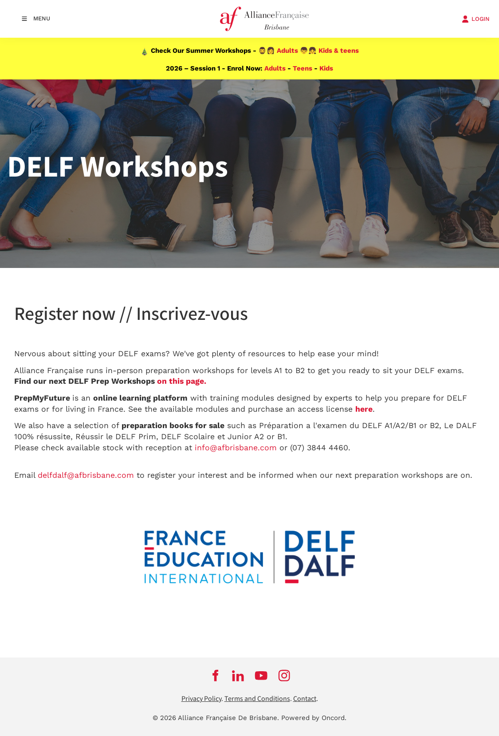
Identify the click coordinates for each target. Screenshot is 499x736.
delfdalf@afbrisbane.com (86, 475)
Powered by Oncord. (313, 718)
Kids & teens (338, 51)
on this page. (181, 381)
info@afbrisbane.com (236, 447)
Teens (302, 68)
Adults (287, 51)
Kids (326, 68)
